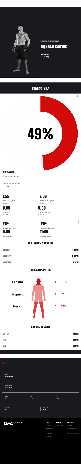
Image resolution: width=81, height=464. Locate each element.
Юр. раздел (70, 423)
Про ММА (48, 425)
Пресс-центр (60, 425)
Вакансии (49, 434)
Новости (33, 8)
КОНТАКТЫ (59, 423)
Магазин (68, 8)
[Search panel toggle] (74, 8)
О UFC (47, 423)
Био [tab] (3, 363)
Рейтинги (15, 8)
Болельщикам (46, 8)
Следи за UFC (58, 8)
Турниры (6, 8)
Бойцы (25, 8)
